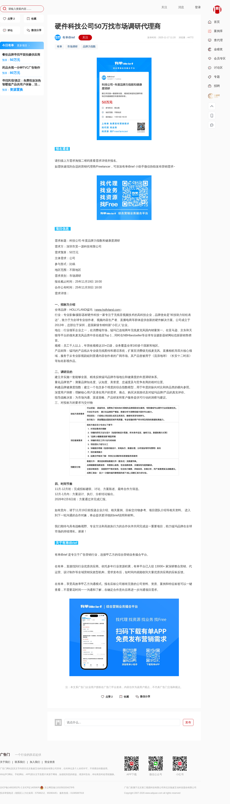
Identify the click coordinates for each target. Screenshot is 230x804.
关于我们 (5, 761)
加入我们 (35, 761)
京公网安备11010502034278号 (59, 787)
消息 (181, 7)
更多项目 (23, 45)
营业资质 (50, 761)
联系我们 (20, 761)
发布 (188, 722)
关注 (164, 7)
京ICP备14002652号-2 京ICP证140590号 (22, 787)
